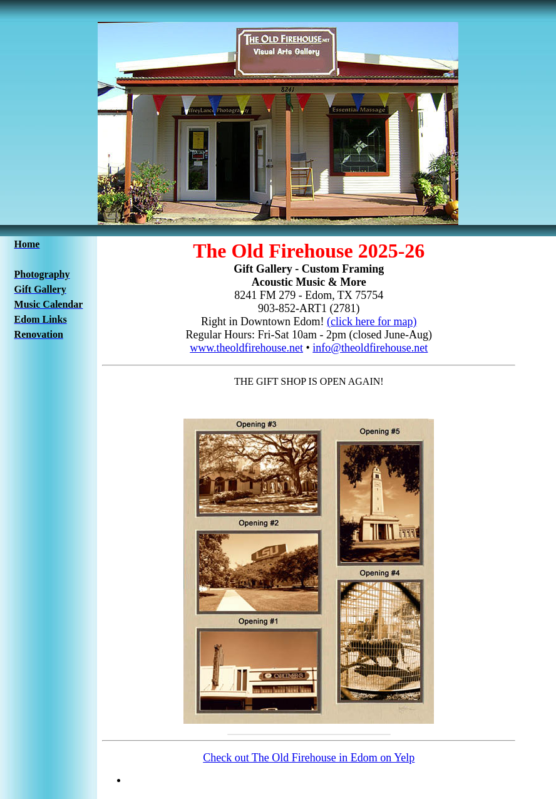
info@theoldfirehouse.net (370, 348)
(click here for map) (371, 321)
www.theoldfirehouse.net (246, 348)
